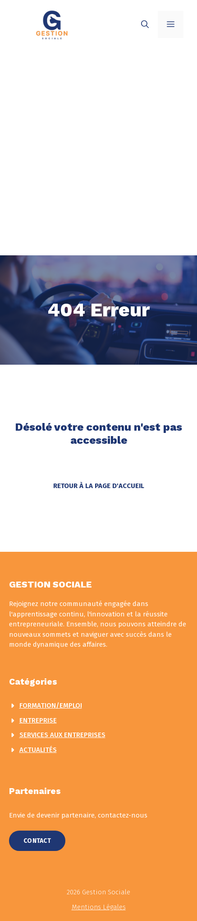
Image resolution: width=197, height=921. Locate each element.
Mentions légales (99, 907)
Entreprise (38, 720)
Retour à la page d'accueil (98, 486)
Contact (37, 841)
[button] (145, 24)
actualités (38, 750)
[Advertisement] (98, 152)
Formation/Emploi (50, 705)
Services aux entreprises (62, 735)
